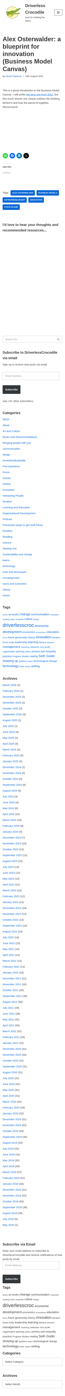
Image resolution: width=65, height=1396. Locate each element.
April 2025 (8, 743)
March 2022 (9, 960)
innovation (36, 200)
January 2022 (10, 972)
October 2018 (10, 1201)
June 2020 (9, 1084)
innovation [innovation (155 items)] (43, 637)
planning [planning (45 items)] (20, 651)
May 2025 (8, 737)
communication (11, 448)
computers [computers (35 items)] (54, 615)
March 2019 (9, 1172)
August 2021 (10, 1001)
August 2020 (10, 1072)
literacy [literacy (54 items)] (42, 642)
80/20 (6, 419)
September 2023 (12, 855)
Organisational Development (19, 513)
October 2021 (10, 990)
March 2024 (9, 819)
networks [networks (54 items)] (34, 647)
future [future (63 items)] (11, 637)
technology (9, 566)
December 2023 (12, 837)
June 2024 (9, 802)
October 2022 (10, 919)
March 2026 (9, 685)
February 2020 (11, 1107)
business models (47, 193)
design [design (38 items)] (36, 619)
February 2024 (11, 825)
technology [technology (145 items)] (11, 666)
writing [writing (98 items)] (35, 666)
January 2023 (10, 902)
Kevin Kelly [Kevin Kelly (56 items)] (8, 642)
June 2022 (9, 943)
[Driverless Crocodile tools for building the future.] (26, 12)
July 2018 (8, 1219)
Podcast (7, 519)
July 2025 (8, 726)
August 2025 (10, 720)
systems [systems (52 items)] (23, 661)
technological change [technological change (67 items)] (45, 661)
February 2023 (11, 896)
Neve (6, 1392)
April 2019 (8, 1166)
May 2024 (8, 808)
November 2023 (12, 843)
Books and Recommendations (20, 436)
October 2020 (10, 1060)
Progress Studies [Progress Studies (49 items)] (20, 656)
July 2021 (8, 1007)
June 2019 (9, 1154)
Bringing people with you (17, 442)
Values (6, 589)
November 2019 (12, 1125)
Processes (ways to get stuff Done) (23, 525)
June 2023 (9, 872)
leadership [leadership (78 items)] (21, 642)
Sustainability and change (17, 554)
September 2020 (12, 1066)
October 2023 (10, 849)
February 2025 (11, 755)
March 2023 (9, 890)
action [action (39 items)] (5, 615)
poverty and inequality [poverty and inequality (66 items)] (44, 651)
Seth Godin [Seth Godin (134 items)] (47, 656)
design (6, 454)
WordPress (31, 1392)
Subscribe (11, 389)
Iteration (7, 501)
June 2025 (9, 731)
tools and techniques (15, 571)
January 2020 (10, 1113)
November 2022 (12, 913)
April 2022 (8, 954)
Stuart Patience (14, 76)
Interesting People (13, 495)
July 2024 (8, 796)
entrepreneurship (14, 200)
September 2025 (12, 714)
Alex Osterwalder (22, 193)
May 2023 (8, 878)
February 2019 (11, 1177)
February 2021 (11, 1037)
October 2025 (10, 708)
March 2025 (9, 749)
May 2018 (8, 1224)
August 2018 (10, 1213)
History (7, 483)
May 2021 (8, 1019)
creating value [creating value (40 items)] (9, 619)
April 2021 (8, 1025)
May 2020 (8, 1089)
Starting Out (9, 548)
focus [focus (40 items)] (5, 638)
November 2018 (12, 1195)
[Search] (29, 339)
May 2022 (8, 949)
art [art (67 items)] (9, 614)
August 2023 (10, 861)
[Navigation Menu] (58, 12)
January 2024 (10, 831)
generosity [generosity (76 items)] (21, 637)
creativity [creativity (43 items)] (20, 619)
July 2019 (8, 1148)
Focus (6, 472)
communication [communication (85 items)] (40, 614)
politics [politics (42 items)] (28, 651)
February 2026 (11, 690)
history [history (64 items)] (31, 637)
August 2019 (10, 1142)
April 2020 (8, 1095)
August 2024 (10, 790)
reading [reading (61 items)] (34, 656)
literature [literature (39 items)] (51, 642)
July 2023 (8, 866)
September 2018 (12, 1207)
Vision (6, 595)
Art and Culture (11, 431)
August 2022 (10, 931)
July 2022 (8, 937)
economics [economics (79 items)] (28, 632)
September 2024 (12, 784)
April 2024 (8, 814)
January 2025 (10, 761)
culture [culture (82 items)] (28, 619)
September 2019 (12, 1136)
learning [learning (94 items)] (33, 642)
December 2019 (12, 1119)
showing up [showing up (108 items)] (10, 661)
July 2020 (8, 1078)
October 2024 (10, 778)
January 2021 (10, 1042)
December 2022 (12, 908)
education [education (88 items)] (53, 631)
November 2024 (12, 773)
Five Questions (11, 466)
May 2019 (8, 1160)
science (7, 542)
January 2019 (10, 1183)
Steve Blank (11, 207)
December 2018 (12, 1189)
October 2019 (10, 1131)
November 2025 (12, 702)
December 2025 (12, 696)
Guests (7, 478)
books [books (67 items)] (15, 614)
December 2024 (12, 767)
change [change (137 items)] (25, 614)
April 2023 (8, 884)
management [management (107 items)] (11, 646)
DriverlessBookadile (14, 460)
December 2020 (12, 1048)
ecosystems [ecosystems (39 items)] (41, 632)
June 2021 (9, 1013)
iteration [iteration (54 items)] (56, 637)
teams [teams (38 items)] (30, 661)
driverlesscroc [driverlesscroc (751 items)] (18, 625)
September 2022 (12, 925)
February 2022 (11, 966)
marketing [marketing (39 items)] (25, 647)
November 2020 (12, 1054)
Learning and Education (16, 507)
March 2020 (9, 1101)
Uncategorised (11, 577)
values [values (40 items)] (28, 666)
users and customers (15, 583)
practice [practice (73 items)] (7, 656)
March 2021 (9, 1031)
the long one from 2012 (39, 94)
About (6, 425)
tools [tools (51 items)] (21, 666)
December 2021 (12, 978)
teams (6, 560)
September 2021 (12, 996)
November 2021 (12, 984)
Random (7, 530)
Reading (7, 536)
